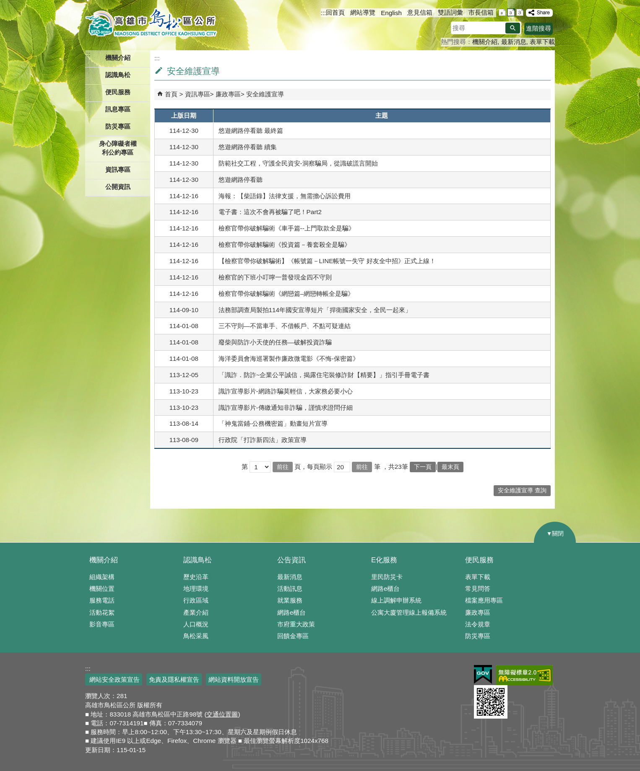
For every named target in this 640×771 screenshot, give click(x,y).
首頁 (171, 94)
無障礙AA (524, 675)
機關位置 (101, 588)
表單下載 (542, 41)
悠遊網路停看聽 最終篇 (251, 130)
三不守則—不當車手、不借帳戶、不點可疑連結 (285, 325)
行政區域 (195, 600)
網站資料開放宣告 (233, 679)
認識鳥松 (197, 560)
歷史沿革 (195, 576)
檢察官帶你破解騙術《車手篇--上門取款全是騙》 (287, 228)
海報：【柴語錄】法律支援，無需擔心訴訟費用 (285, 195)
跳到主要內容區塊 (4, 4)
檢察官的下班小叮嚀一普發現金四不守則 (275, 277)
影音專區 (101, 624)
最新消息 (513, 41)
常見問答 (477, 588)
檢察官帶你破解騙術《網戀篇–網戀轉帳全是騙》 (286, 293)
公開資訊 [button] (117, 186)
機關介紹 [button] (117, 57)
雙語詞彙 (450, 12)
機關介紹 (484, 41)
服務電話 (101, 600)
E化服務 (384, 560)
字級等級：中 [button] (511, 12)
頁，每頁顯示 (313, 466)
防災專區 (117, 126)
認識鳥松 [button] (117, 74)
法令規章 (477, 624)
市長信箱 (481, 12)
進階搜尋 (538, 28)
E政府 (483, 674)
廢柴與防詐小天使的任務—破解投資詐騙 (275, 342)
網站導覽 (362, 12)
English (391, 12)
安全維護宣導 (265, 94)
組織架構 (101, 576)
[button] (512, 28)
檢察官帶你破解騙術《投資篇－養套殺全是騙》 (285, 244)
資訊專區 (197, 94)
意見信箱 (419, 12)
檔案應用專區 (484, 600)
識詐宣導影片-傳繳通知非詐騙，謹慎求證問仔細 (286, 407)
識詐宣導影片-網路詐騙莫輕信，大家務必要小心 (286, 391)
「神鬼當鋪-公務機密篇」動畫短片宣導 (273, 423)
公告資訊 (291, 560)
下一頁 (423, 467)
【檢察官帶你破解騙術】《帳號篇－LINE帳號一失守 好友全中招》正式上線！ (327, 260)
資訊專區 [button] (117, 169)
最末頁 (450, 467)
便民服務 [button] (117, 92)
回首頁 (335, 12)
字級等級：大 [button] (519, 12)
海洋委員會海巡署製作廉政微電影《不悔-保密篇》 (289, 358)
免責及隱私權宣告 (174, 679)
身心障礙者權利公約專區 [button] (118, 148)
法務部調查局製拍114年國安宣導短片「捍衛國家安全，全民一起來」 (315, 309)
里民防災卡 (387, 576)
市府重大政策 (296, 624)
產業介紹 (195, 612)
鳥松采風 (195, 635)
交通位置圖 (222, 714)
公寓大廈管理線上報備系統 (409, 612)
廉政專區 (228, 94)
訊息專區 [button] (117, 109)
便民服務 (479, 560)
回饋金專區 (293, 635)
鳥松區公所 (151, 23)
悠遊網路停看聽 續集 (248, 146)
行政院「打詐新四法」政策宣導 (263, 439)
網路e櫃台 (291, 612)
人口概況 (195, 624)
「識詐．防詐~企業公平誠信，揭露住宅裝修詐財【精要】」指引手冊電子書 (324, 374)
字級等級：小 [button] (502, 12)
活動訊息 (289, 588)
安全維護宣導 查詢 (522, 490)
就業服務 (289, 600)
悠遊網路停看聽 (241, 179)
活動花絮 (101, 612)
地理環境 (195, 588)
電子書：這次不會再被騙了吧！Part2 (270, 211)
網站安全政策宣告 (114, 679)
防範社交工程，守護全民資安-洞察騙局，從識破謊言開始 (298, 163)
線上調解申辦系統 (396, 600)
